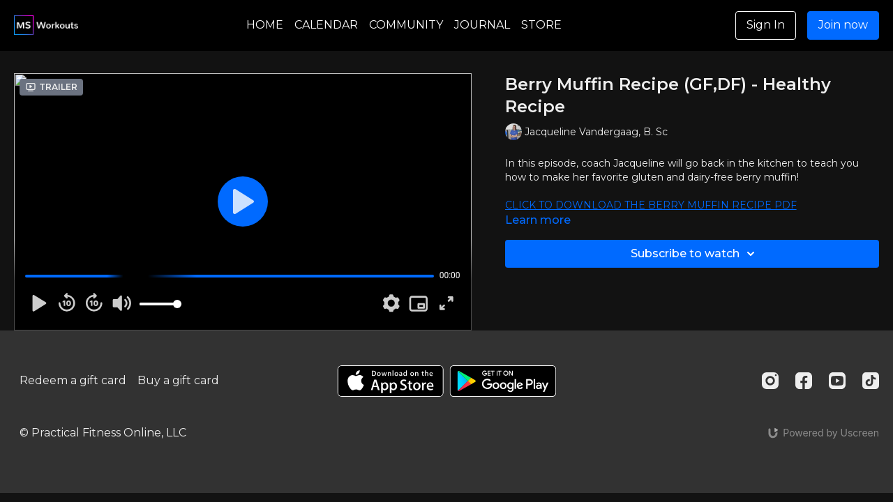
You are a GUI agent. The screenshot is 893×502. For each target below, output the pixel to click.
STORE (541, 24)
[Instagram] (770, 380)
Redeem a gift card (73, 380)
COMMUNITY (406, 24)
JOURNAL (482, 24)
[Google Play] (503, 381)
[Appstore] (390, 381)
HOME (264, 24)
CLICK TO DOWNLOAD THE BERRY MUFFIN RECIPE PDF (651, 205)
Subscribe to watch (695, 253)
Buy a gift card (178, 380)
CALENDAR (326, 24)
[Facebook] (803, 380)
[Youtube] (837, 380)
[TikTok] (870, 380)
